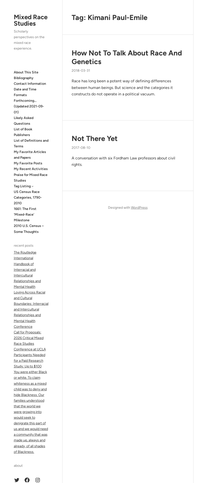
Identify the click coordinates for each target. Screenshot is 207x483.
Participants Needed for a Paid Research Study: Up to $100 (29, 360)
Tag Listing (22, 186)
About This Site (26, 72)
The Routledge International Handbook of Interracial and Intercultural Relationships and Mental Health (27, 269)
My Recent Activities (31, 169)
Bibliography (23, 78)
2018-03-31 (81, 71)
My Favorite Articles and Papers (30, 155)
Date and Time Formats (25, 92)
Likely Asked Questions (23, 121)
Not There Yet (95, 138)
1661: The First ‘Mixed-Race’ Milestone (25, 214)
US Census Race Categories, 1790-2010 (28, 197)
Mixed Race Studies (31, 20)
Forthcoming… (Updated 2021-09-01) (29, 106)
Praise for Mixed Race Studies (31, 178)
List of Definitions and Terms (31, 143)
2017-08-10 (81, 148)
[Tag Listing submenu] (32, 186)
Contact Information (30, 84)
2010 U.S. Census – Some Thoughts (29, 229)
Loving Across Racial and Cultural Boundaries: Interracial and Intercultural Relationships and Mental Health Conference (31, 309)
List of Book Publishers (23, 132)
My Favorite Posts (28, 163)
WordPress (139, 208)
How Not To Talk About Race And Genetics (127, 57)
